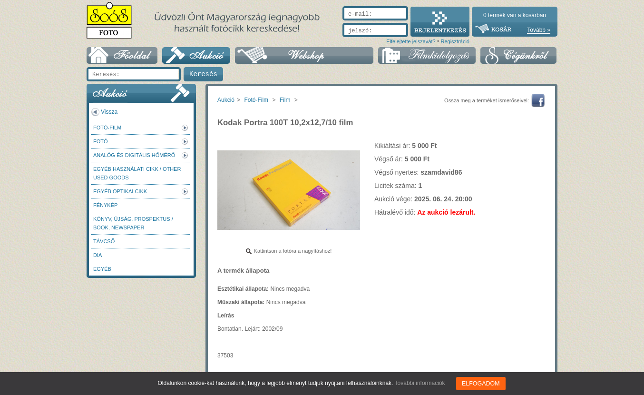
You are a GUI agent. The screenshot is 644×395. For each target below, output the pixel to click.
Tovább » (538, 30)
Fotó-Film (107, 127)
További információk (420, 383)
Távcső (104, 241)
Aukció (225, 100)
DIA (97, 255)
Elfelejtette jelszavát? (410, 41)
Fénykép (105, 205)
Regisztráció (454, 41)
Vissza (109, 112)
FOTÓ (100, 141)
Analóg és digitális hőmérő (134, 155)
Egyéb (102, 269)
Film (285, 100)
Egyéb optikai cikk (120, 191)
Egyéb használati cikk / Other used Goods (137, 173)
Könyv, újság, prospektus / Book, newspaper (133, 223)
